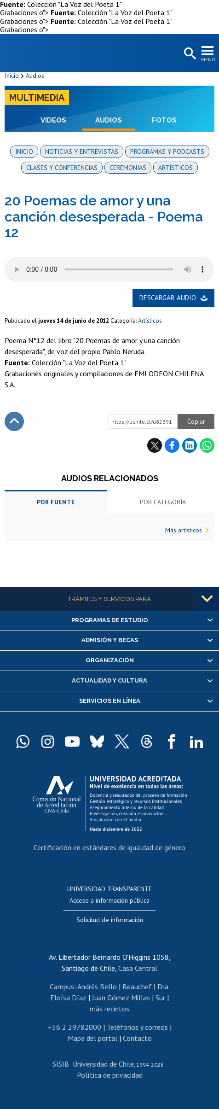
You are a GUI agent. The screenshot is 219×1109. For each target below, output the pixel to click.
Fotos (164, 120)
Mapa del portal (92, 1038)
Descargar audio (167, 297)
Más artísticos (183, 530)
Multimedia (36, 97)
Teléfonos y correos (137, 1027)
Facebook (172, 445)
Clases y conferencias (62, 167)
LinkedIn (189, 445)
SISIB (60, 1063)
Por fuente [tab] (56, 502)
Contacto (137, 1038)
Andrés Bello (97, 986)
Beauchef (137, 986)
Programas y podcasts (167, 151)
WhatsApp (207, 445)
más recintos (109, 1008)
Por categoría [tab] (163, 502)
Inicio (12, 75)
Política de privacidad (110, 1075)
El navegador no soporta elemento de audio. (109, 269)
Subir (14, 421)
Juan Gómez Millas (121, 997)
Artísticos (175, 167)
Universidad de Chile (103, 1063)
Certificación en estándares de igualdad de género (109, 847)
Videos (53, 120)
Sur (160, 997)
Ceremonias (128, 167)
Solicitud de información (109, 920)
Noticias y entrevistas (81, 151)
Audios (35, 75)
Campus (62, 986)
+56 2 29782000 (74, 1027)
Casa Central (137, 968)
